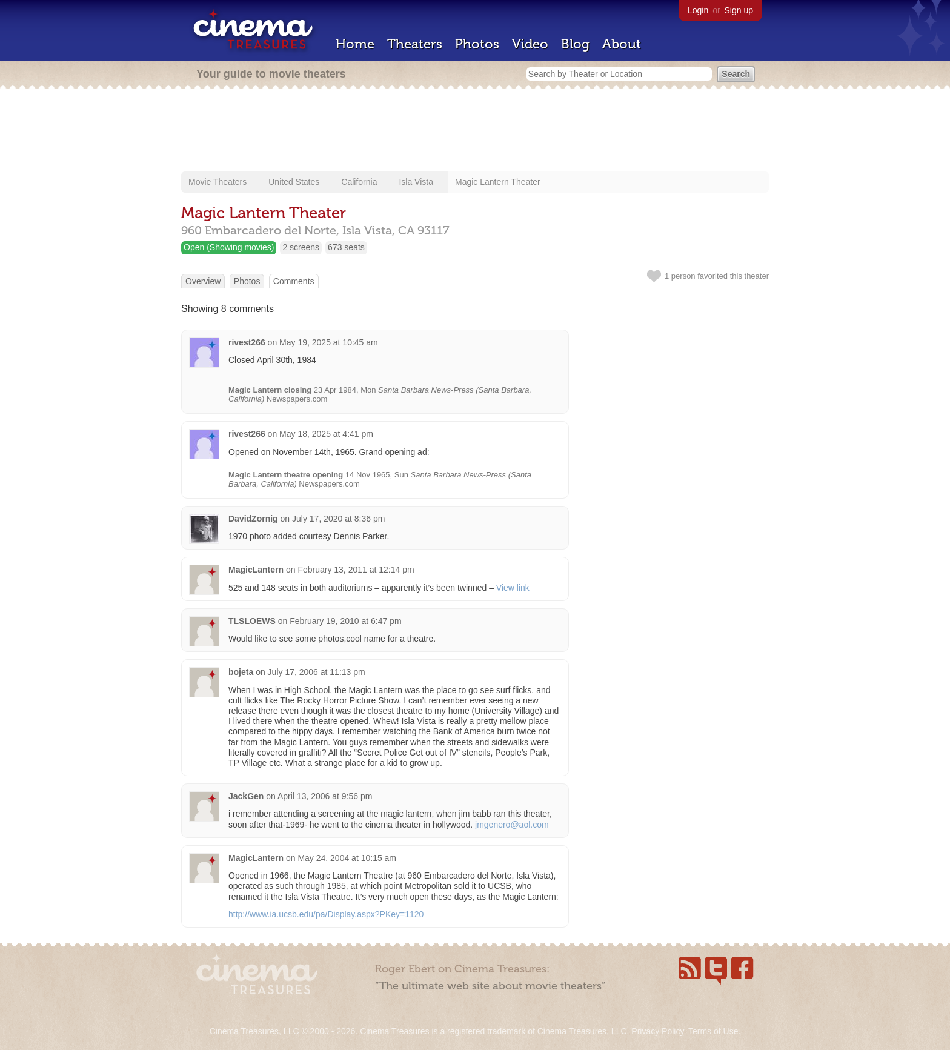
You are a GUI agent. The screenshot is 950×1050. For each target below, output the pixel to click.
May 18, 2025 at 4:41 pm (326, 434)
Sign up (739, 10)
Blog (575, 44)
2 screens (300, 247)
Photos (477, 44)
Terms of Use (713, 1031)
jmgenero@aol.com (512, 824)
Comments (293, 281)
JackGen (246, 796)
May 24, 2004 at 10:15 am (346, 858)
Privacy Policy (657, 1031)
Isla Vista (416, 182)
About (621, 44)
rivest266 (246, 342)
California (359, 182)
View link (513, 588)
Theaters (414, 44)
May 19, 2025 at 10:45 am (328, 342)
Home (355, 44)
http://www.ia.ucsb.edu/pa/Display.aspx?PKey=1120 (326, 914)
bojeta (240, 672)
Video (530, 44)
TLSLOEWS (252, 621)
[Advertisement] (475, 131)
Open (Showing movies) (229, 247)
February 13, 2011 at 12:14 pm (355, 569)
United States (293, 182)
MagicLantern (256, 569)
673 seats (346, 247)
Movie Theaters (217, 182)
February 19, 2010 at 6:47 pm (345, 621)
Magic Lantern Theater (497, 182)
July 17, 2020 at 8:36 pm (338, 518)
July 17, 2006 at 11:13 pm (316, 672)
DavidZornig (253, 518)
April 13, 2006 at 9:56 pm (324, 796)
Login (698, 10)
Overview (203, 281)
